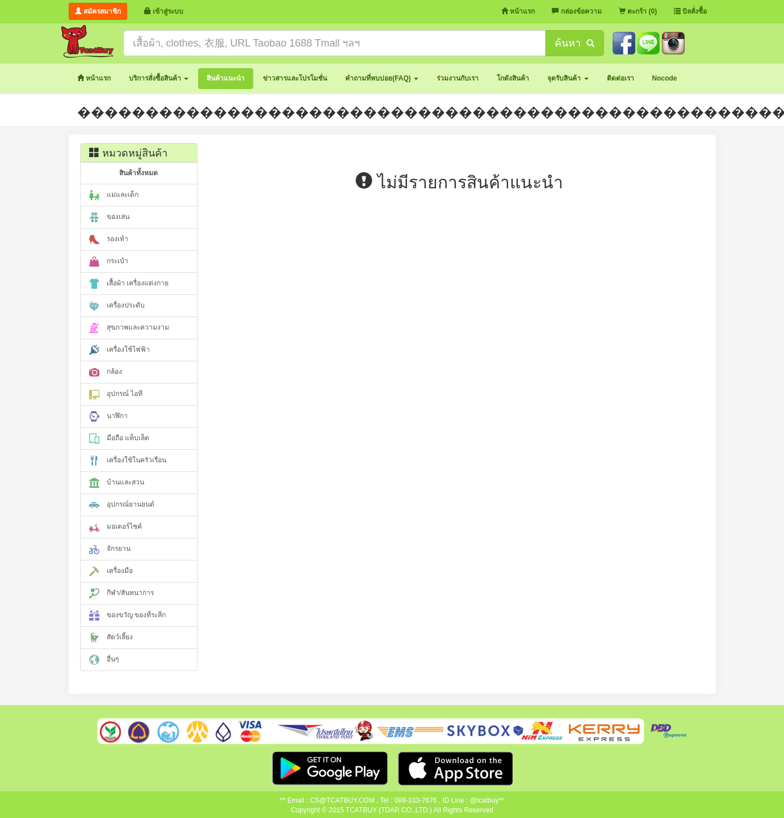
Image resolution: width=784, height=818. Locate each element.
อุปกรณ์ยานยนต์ (121, 505)
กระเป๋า (108, 261)
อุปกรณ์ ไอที (116, 394)
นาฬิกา (108, 416)
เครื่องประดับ (117, 306)
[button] (158, 78)
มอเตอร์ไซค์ (115, 527)
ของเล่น (109, 217)
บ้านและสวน (116, 483)
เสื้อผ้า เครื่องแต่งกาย (129, 284)
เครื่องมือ (111, 571)
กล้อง (105, 372)
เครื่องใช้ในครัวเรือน (127, 461)
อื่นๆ (104, 660)
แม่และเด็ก (114, 195)
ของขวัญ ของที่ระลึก (127, 615)
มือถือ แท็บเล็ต (119, 438)
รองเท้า (108, 239)
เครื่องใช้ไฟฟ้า (119, 350)
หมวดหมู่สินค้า (128, 153)
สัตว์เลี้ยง (111, 638)
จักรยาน (110, 549)
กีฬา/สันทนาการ (121, 593)
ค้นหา (574, 43)
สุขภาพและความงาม (129, 328)
